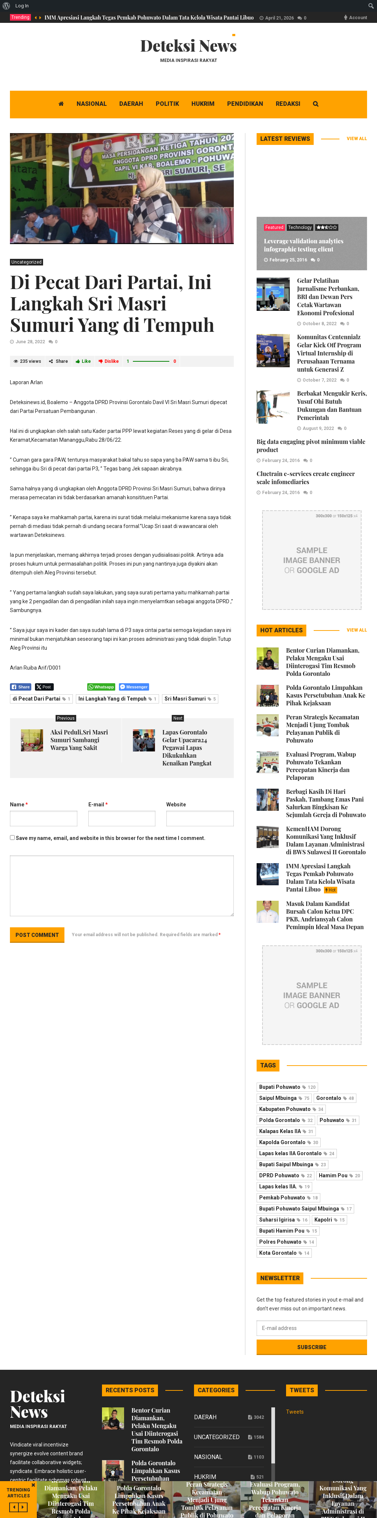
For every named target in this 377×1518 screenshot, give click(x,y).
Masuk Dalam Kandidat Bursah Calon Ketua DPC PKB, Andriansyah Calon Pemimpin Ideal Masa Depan (325, 915)
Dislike (109, 361)
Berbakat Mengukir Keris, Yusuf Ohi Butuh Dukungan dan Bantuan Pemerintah (332, 405)
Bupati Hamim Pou (288, 1231)
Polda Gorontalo (286, 1120)
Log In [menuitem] (22, 5)
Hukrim (205, 1476)
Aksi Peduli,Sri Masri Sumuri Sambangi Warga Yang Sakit (79, 739)
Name (19, 804)
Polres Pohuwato (286, 1242)
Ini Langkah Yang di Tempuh (117, 699)
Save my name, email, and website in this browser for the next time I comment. (110, 838)
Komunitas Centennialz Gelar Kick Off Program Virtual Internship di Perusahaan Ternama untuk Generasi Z (329, 353)
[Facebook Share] (20, 687)
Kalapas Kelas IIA (286, 1131)
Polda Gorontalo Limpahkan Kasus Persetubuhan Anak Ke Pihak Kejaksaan (325, 695)
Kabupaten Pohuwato (291, 1109)
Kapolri (329, 1220)
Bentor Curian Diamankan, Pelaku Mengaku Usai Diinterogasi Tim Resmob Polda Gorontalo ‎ (322, 661)
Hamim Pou (339, 1175)
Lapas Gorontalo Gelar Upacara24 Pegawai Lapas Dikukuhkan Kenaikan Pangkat (187, 747)
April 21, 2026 (279, 18)
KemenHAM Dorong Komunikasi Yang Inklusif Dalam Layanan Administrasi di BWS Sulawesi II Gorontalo (326, 840)
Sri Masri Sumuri (190, 699)
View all (357, 138)
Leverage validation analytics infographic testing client (303, 245)
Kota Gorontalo (284, 1253)
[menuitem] (6, 6)
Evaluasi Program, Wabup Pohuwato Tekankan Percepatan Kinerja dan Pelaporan (321, 765)
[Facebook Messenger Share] (134, 687)
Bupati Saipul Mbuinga (292, 1164)
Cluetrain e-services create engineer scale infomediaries (306, 478)
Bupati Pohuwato (287, 1087)
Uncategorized (26, 262)
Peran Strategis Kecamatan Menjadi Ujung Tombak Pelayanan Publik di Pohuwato (322, 728)
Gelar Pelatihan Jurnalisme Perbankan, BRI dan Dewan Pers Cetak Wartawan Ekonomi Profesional (328, 297)
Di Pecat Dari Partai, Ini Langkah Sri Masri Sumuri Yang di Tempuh (112, 303)
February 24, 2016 (281, 460)
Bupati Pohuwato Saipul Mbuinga (305, 1209)
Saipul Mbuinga (284, 1098)
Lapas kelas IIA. (284, 1186)
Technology (300, 227)
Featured (274, 227)
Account (358, 17)
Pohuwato (338, 1120)
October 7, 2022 (320, 380)
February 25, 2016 (288, 260)
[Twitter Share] (44, 687)
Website (176, 804)
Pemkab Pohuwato (288, 1198)
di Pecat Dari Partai (41, 699)
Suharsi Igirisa (283, 1220)
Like (83, 361)
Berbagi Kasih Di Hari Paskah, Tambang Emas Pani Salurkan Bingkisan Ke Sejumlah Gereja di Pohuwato (326, 803)
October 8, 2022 (320, 323)
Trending (20, 17)
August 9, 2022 (318, 428)
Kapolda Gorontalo (288, 1142)
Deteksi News (188, 45)
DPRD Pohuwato (285, 1175)
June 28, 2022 (30, 341)
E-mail (98, 804)
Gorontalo (335, 1098)
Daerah (205, 1417)
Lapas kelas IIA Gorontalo (296, 1153)
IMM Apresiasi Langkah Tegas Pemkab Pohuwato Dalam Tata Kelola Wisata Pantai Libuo (149, 17)
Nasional (208, 1456)
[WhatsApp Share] (101, 687)
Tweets (295, 1412)
